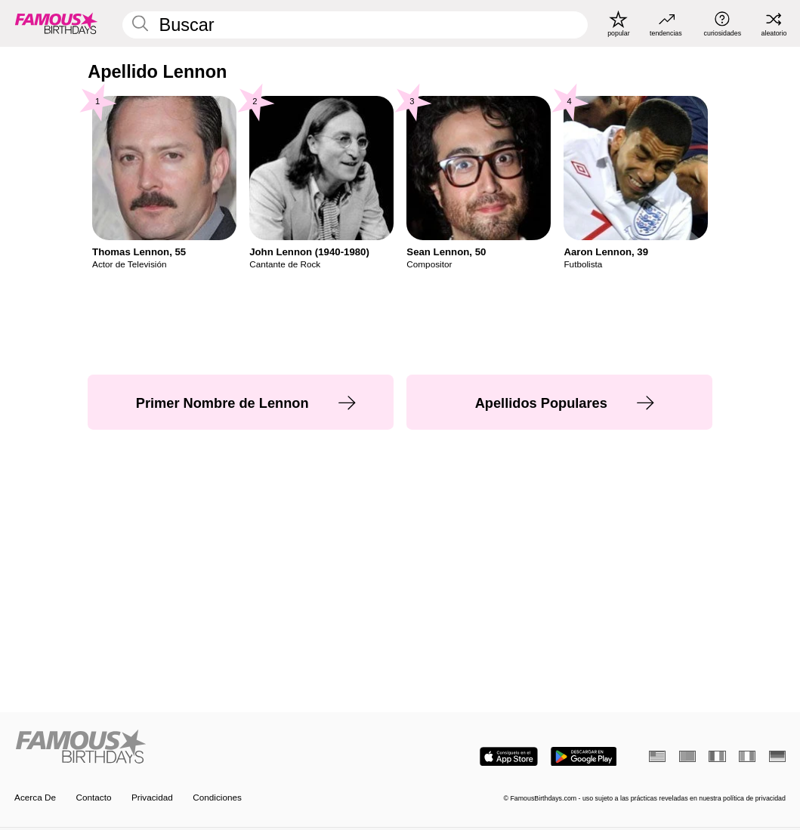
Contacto (93, 797)
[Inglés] (657, 756)
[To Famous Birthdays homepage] (56, 23)
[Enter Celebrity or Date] (355, 25)
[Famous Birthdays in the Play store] (584, 757)
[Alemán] (777, 756)
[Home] (204, 747)
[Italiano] (747, 756)
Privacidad (152, 797)
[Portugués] (687, 756)
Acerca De (35, 797)
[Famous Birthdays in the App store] (509, 757)
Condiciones (217, 797)
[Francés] (717, 756)
